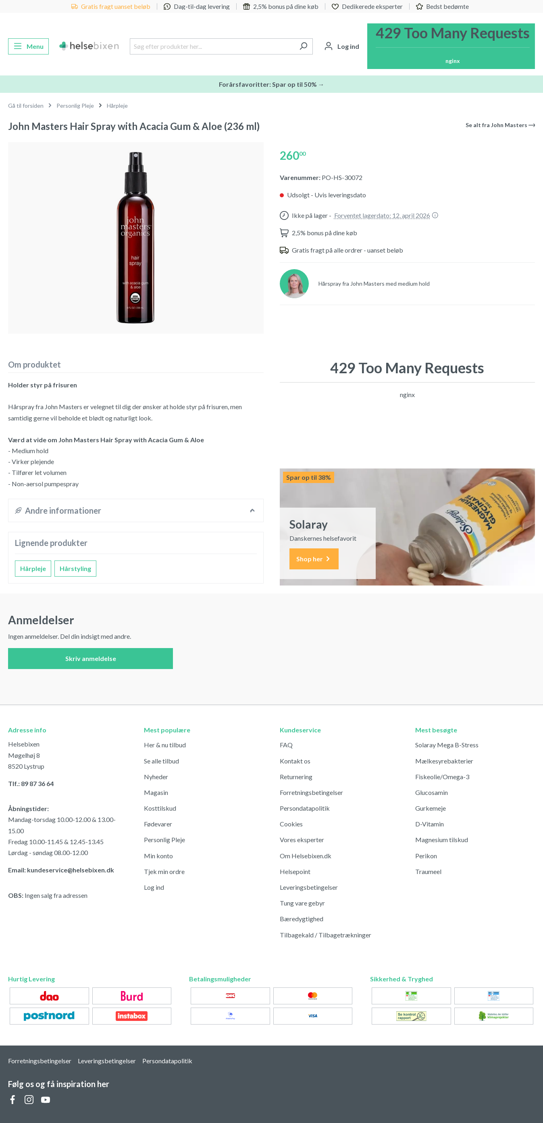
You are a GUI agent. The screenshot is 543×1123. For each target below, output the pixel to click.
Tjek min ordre (164, 871)
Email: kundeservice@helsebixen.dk (61, 870)
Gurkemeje (430, 808)
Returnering (296, 776)
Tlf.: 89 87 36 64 (31, 783)
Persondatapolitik (305, 808)
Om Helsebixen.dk (305, 856)
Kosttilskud (160, 808)
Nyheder (156, 776)
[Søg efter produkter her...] (212, 46)
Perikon (426, 856)
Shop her (314, 559)
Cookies (291, 824)
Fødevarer (158, 824)
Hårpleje (33, 568)
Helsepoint (295, 871)
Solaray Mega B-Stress (447, 745)
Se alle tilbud (161, 761)
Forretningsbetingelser (311, 792)
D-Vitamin (429, 824)
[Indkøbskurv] (451, 46)
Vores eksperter (302, 839)
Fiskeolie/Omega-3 (442, 776)
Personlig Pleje (164, 839)
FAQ (286, 745)
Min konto (158, 856)
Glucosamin (431, 792)
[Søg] (303, 46)
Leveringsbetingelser (309, 887)
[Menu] (28, 46)
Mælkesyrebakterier (444, 761)
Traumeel (428, 871)
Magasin (156, 792)
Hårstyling (75, 568)
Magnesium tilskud (441, 839)
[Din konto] (341, 46)
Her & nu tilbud (165, 745)
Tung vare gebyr (302, 903)
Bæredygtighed (301, 918)
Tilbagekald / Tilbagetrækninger (325, 935)
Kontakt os (295, 761)
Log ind (154, 887)
